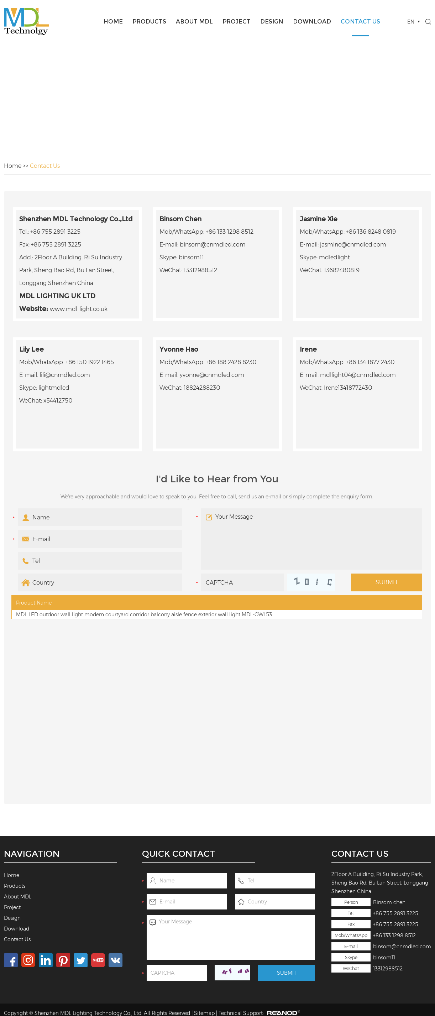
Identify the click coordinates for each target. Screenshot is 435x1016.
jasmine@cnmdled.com (353, 244)
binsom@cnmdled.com (402, 946)
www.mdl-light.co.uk (79, 309)
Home (113, 21)
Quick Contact (178, 854)
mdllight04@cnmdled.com (358, 375)
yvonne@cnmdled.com (212, 375)
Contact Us (360, 21)
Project (236, 21)
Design (271, 21)
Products (149, 21)
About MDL (194, 21)
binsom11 (384, 957)
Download (312, 21)
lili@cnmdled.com (65, 375)
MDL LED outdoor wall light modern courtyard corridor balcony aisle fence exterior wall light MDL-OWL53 (144, 614)
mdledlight (334, 257)
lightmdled (53, 387)
